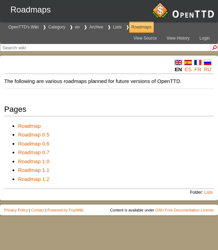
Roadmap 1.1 (33, 170)
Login (205, 38)
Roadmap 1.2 (33, 179)
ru (207, 69)
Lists (117, 27)
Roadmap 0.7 (33, 152)
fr (197, 69)
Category (56, 27)
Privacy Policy (16, 210)
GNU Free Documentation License (184, 210)
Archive (96, 27)
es (188, 69)
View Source (145, 38)
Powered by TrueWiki (65, 210)
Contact (37, 210)
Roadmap (29, 126)
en (77, 27)
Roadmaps (141, 27)
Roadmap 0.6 (33, 144)
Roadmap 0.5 (33, 135)
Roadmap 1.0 (33, 161)
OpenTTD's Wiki (23, 27)
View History (178, 38)
